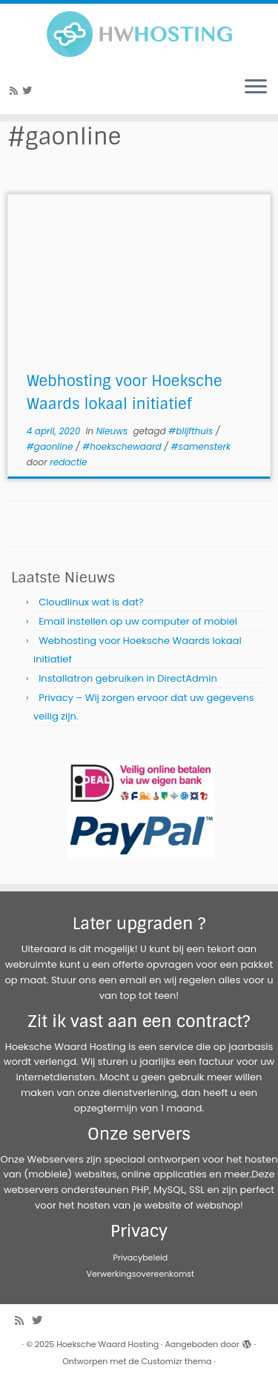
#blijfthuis (192, 431)
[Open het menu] (256, 87)
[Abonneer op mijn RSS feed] (16, 91)
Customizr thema (177, 1361)
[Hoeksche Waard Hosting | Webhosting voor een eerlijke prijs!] (139, 34)
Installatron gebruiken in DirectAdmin (128, 678)
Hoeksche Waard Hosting (107, 1344)
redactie (68, 462)
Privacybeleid (140, 1257)
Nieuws (113, 431)
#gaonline (51, 446)
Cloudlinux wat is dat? (91, 602)
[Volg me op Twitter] (29, 91)
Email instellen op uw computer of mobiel (138, 621)
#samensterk (201, 446)
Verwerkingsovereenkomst (141, 1274)
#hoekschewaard (123, 446)
